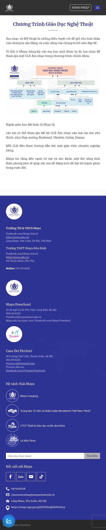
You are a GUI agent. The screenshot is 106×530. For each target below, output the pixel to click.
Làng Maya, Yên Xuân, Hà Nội (26, 500)
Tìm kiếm (92, 455)
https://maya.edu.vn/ (17, 237)
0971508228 (16, 488)
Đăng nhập (80, 7)
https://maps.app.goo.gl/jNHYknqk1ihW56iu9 (35, 507)
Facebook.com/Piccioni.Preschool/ (25, 370)
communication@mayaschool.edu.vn (31, 494)
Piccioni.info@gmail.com (20, 363)
